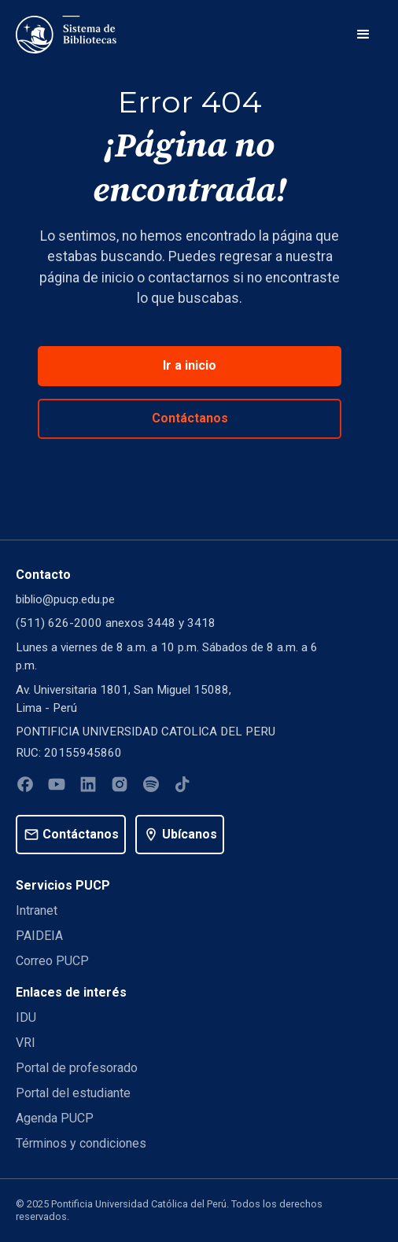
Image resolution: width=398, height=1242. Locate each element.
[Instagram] (119, 787)
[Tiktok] (182, 787)
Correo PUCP (52, 960)
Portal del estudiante (73, 1092)
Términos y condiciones (81, 1143)
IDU (26, 1017)
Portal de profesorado (77, 1067)
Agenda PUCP (55, 1118)
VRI (25, 1042)
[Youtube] (56, 787)
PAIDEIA (39, 935)
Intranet (36, 910)
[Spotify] (151, 787)
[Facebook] (25, 787)
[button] (363, 34)
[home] (66, 34)
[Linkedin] (88, 787)
